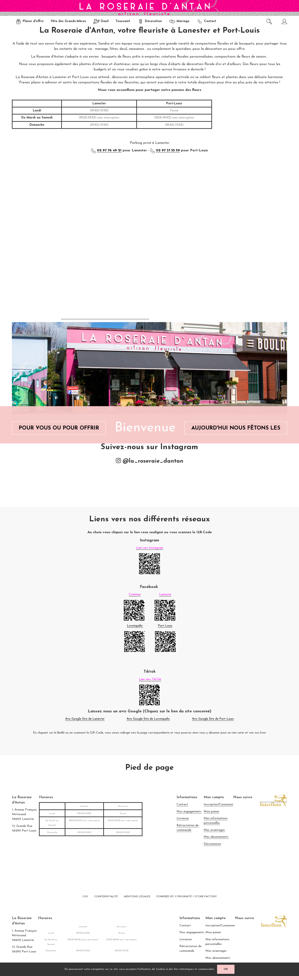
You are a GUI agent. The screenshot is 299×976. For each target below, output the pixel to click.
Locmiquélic (135, 625)
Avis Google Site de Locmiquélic (148, 719)
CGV (85, 896)
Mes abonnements (216, 837)
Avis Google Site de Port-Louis (213, 719)
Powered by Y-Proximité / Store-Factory (187, 896)
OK (226, 969)
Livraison (183, 818)
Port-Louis (165, 625)
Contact (182, 804)
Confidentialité (106, 896)
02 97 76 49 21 (109, 150)
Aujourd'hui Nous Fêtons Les (235, 428)
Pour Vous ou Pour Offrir (59, 428)
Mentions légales (137, 896)
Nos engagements (189, 811)
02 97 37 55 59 (168, 150)
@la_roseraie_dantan (149, 461)
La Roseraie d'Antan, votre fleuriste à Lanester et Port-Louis (149, 31)
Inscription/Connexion (218, 804)
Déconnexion (212, 844)
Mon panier (211, 811)
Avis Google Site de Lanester (85, 719)
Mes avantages (214, 830)
